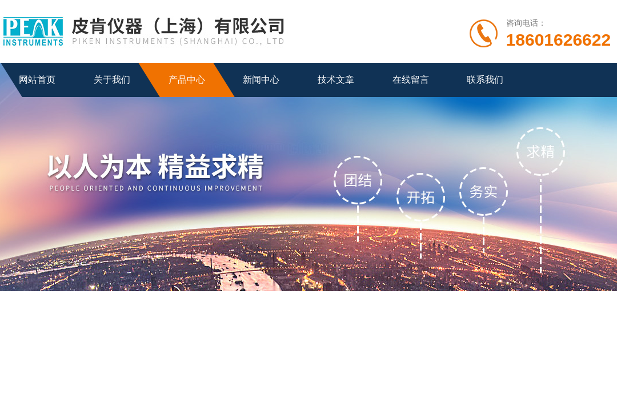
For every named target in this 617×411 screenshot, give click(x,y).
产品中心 (187, 79)
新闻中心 (261, 79)
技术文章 (336, 79)
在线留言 (410, 79)
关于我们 (112, 79)
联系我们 (485, 79)
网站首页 (37, 79)
